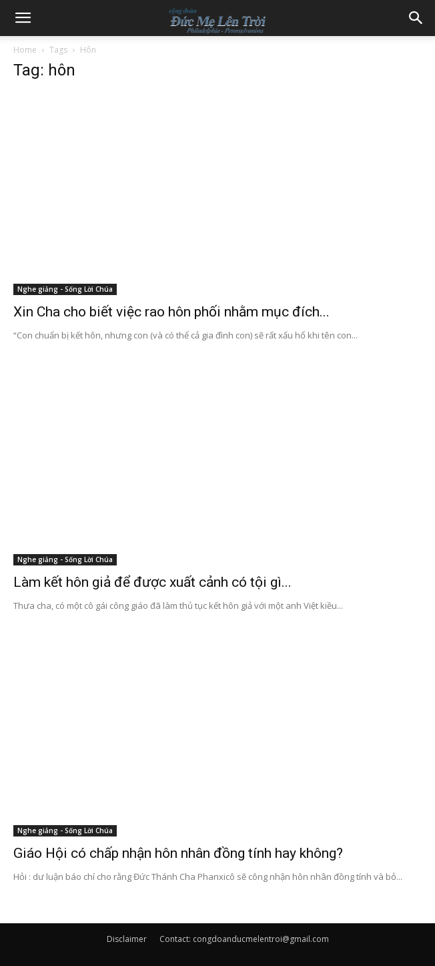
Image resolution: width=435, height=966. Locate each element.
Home (25, 49)
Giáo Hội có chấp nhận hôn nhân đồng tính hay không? (178, 853)
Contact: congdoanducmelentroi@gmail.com (244, 939)
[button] (22, 18)
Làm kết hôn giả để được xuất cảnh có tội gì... (152, 582)
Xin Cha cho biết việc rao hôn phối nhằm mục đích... (171, 312)
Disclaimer (127, 939)
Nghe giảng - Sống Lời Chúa (65, 289)
